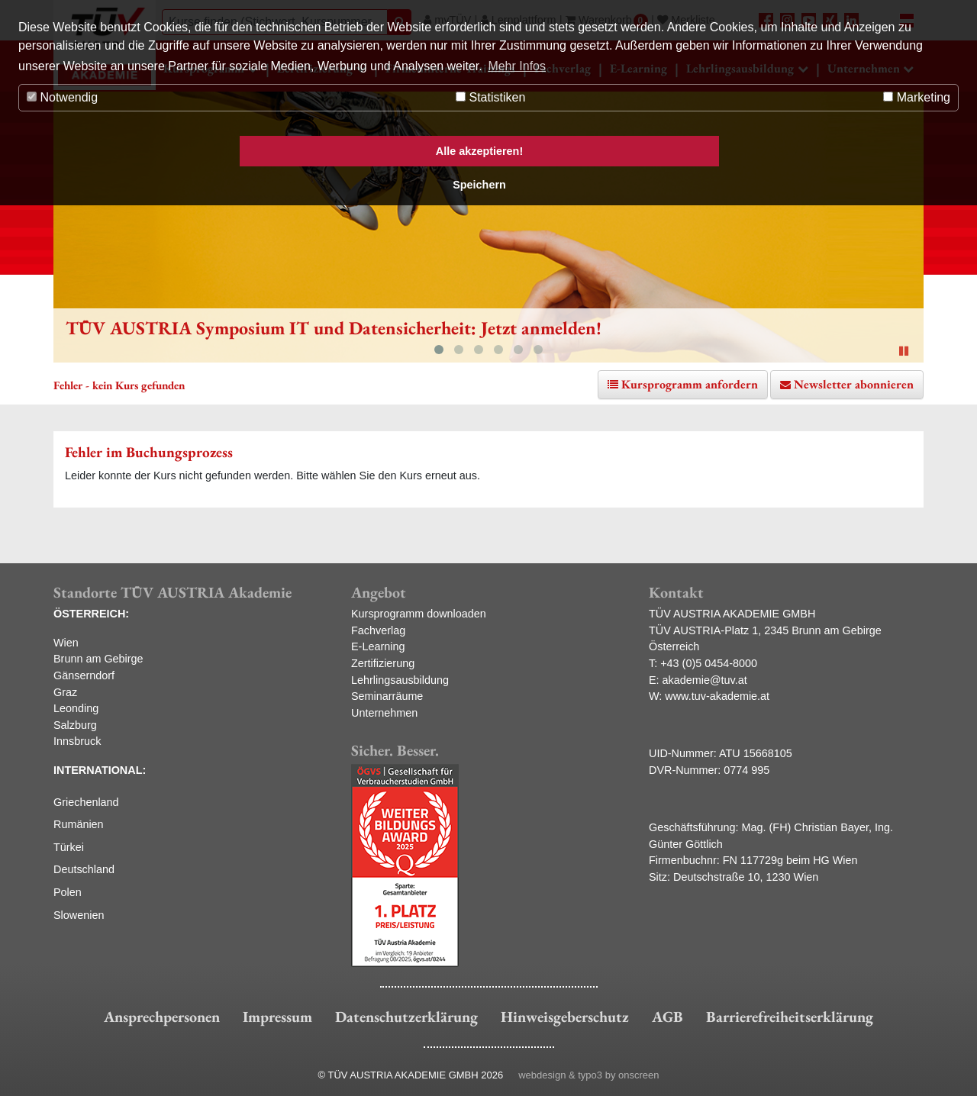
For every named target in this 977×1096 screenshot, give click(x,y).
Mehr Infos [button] (517, 66)
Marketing (916, 97)
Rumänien (78, 824)
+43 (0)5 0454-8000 (708, 663)
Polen (67, 892)
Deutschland (83, 869)
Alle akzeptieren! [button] (479, 151)
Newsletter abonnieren (854, 384)
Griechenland (86, 802)
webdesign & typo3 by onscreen (588, 1075)
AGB (667, 1017)
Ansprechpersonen (162, 1017)
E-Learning (378, 646)
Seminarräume (387, 696)
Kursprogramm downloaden (418, 614)
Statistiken (490, 97)
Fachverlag (378, 630)
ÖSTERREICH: (91, 614)
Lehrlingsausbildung (400, 680)
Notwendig (62, 97)
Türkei (68, 847)
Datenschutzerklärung (406, 1017)
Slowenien (78, 915)
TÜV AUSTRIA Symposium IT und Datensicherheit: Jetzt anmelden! (333, 328)
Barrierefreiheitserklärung (789, 1017)
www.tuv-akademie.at (717, 696)
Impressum (277, 1017)
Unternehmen (384, 713)
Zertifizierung (382, 663)
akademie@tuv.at (705, 680)
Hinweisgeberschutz (565, 1017)
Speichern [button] (479, 185)
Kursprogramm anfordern (689, 384)
